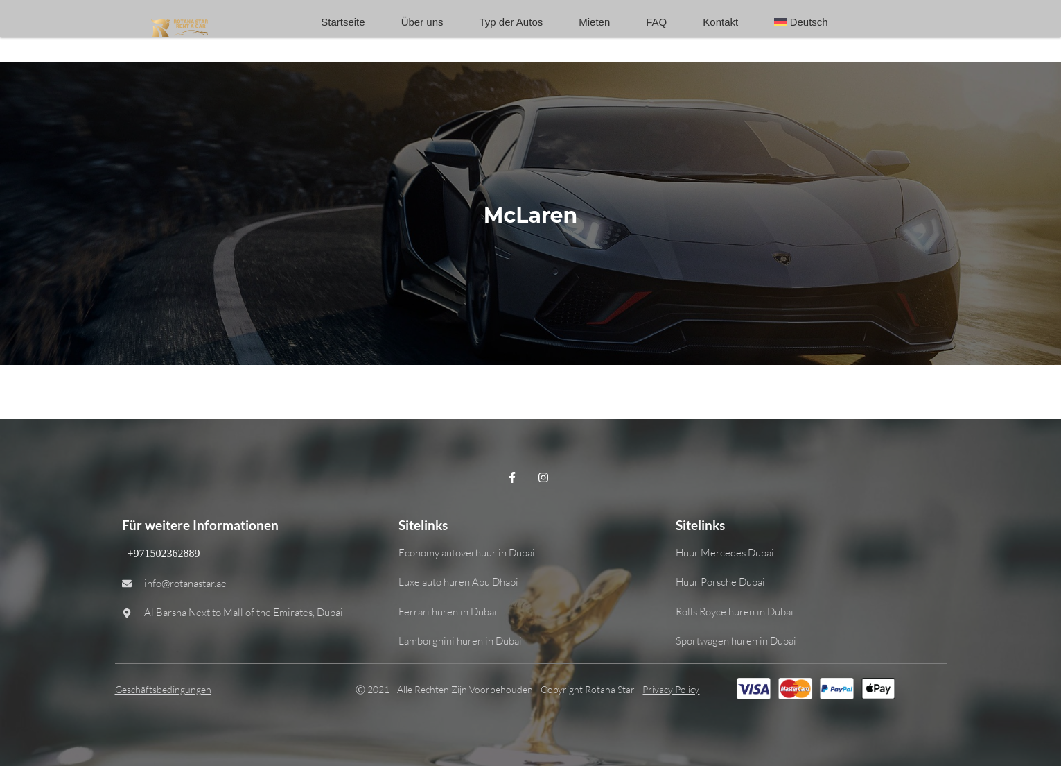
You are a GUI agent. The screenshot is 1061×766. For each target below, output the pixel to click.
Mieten (594, 22)
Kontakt (720, 22)
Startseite (343, 22)
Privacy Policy (670, 689)
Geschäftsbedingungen (163, 689)
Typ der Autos (511, 22)
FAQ (656, 22)
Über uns (422, 22)
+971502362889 (161, 553)
